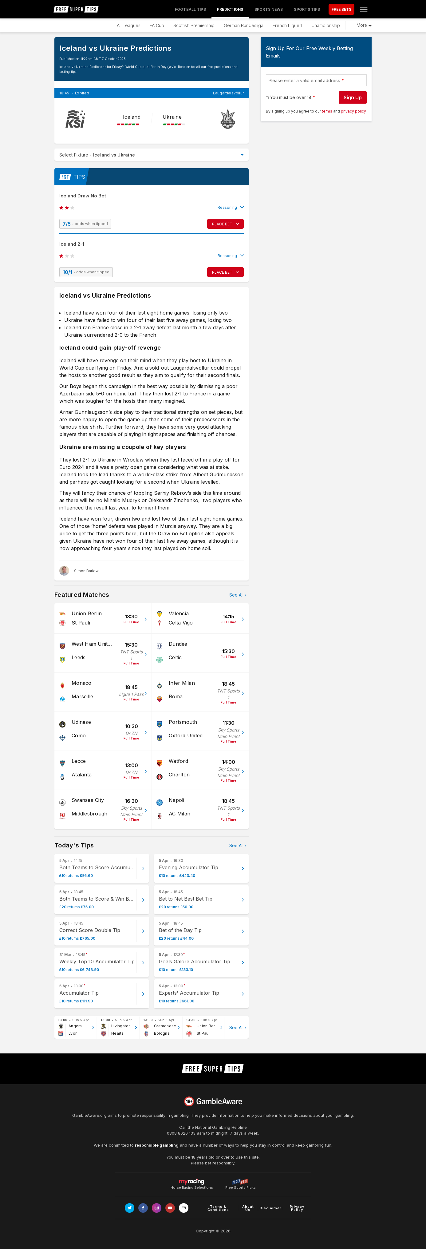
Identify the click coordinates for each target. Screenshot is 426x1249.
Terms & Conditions (218, 1208)
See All (236, 594)
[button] (151, 207)
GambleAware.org (89, 1115)
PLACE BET (222, 224)
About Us (248, 1208)
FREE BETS (341, 9)
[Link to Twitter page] (129, 1208)
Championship (325, 25)
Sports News (268, 9)
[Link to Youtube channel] (170, 1208)
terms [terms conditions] (327, 111)
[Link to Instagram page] (156, 1208)
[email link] (183, 1208)
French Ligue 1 (287, 25)
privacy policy (353, 111)
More (362, 25)
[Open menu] (363, 9)
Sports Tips (307, 9)
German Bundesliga (243, 25)
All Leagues (128, 25)
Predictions (230, 9)
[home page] (76, 9)
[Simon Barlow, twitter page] (79, 571)
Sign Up (353, 97)
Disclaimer (270, 1208)
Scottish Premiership (194, 25)
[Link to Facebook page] (143, 1208)
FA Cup (157, 25)
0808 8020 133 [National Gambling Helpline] (181, 1133)
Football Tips (190, 9)
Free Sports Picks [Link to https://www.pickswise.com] (240, 1185)
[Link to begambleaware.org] (213, 1101)
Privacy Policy (297, 1208)
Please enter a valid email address (304, 80)
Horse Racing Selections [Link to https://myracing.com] (191, 1182)
